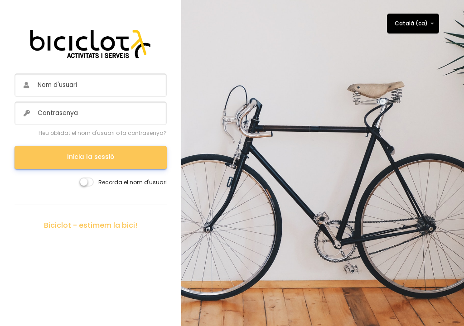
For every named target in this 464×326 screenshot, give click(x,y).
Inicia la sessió (90, 157)
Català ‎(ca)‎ (411, 23)
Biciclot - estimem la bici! (90, 225)
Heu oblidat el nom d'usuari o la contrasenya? (103, 133)
